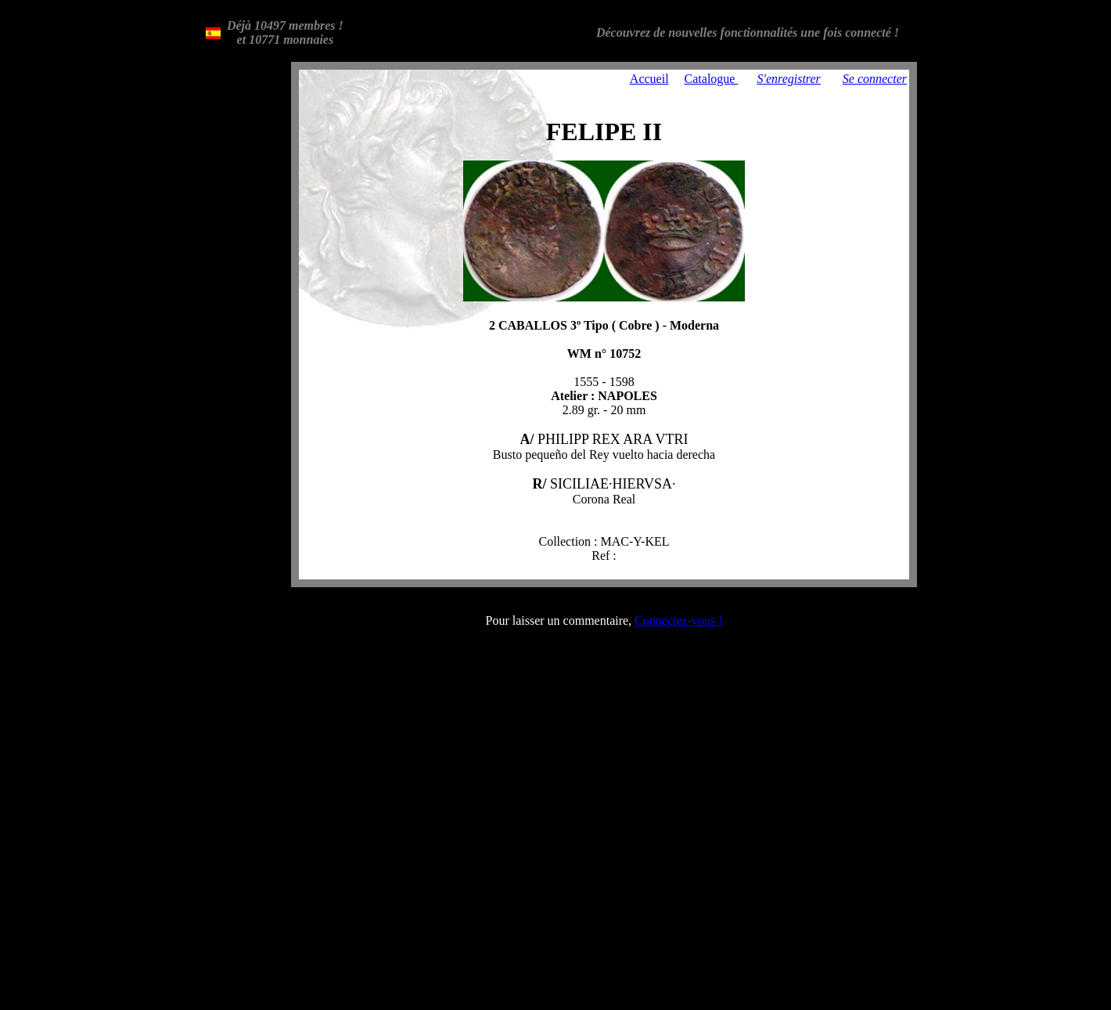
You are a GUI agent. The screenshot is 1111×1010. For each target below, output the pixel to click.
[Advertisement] (241, 297)
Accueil (649, 78)
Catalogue (712, 78)
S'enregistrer (788, 78)
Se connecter (875, 78)
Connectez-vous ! (678, 620)
